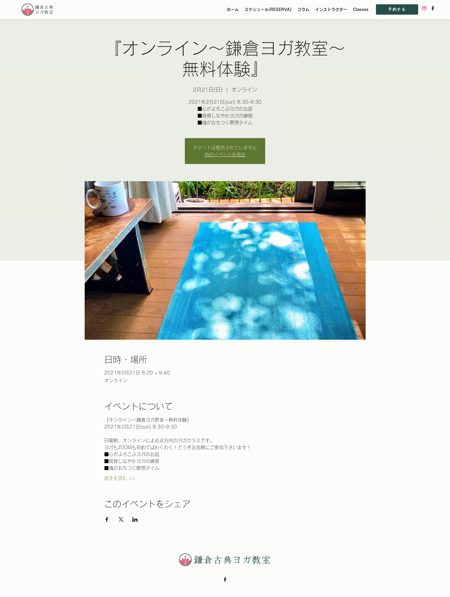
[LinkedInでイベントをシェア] (135, 519)
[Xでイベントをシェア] (121, 519)
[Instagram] (424, 8)
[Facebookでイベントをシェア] (107, 519)
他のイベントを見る (225, 154)
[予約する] (397, 9)
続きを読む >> (119, 478)
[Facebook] (433, 8)
